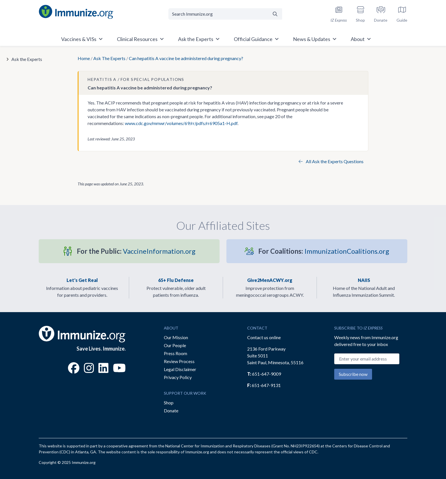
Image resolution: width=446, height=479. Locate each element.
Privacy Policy (178, 377)
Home (84, 58)
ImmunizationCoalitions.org (323, 251)
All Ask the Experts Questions (331, 161)
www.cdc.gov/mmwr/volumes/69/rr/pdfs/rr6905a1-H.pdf (181, 123)
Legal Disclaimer (180, 369)
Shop (169, 402)
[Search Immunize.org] (218, 14)
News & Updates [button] (315, 39)
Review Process (179, 361)
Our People (175, 345)
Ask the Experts (26, 59)
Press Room (175, 353)
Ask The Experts (109, 58)
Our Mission (176, 337)
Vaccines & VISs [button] (82, 39)
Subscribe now (353, 374)
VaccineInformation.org (136, 251)
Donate (171, 410)
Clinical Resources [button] (140, 39)
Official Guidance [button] (256, 39)
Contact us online (264, 337)
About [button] (361, 39)
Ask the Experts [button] (199, 39)
